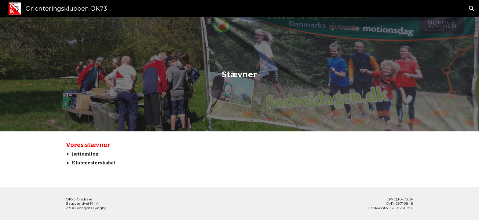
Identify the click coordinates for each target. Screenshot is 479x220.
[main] (239, 74)
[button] (471, 8)
